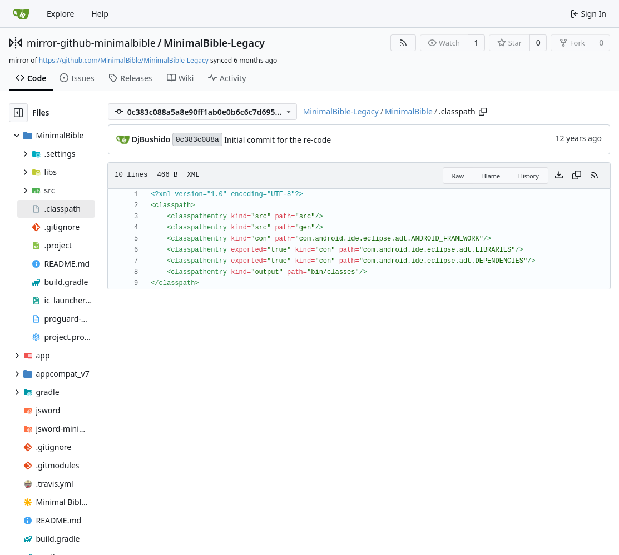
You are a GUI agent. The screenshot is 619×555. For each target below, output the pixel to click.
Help (99, 13)
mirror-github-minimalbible (91, 42)
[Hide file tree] (18, 112)
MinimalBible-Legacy (214, 42)
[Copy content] (577, 175)
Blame (491, 176)
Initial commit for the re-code (277, 139)
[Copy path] (483, 112)
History (528, 176)
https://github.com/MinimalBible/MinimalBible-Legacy (124, 60)
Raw (458, 176)
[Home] (21, 14)
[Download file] (559, 175)
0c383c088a (197, 140)
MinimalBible (409, 111)
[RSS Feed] (403, 42)
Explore (60, 13)
